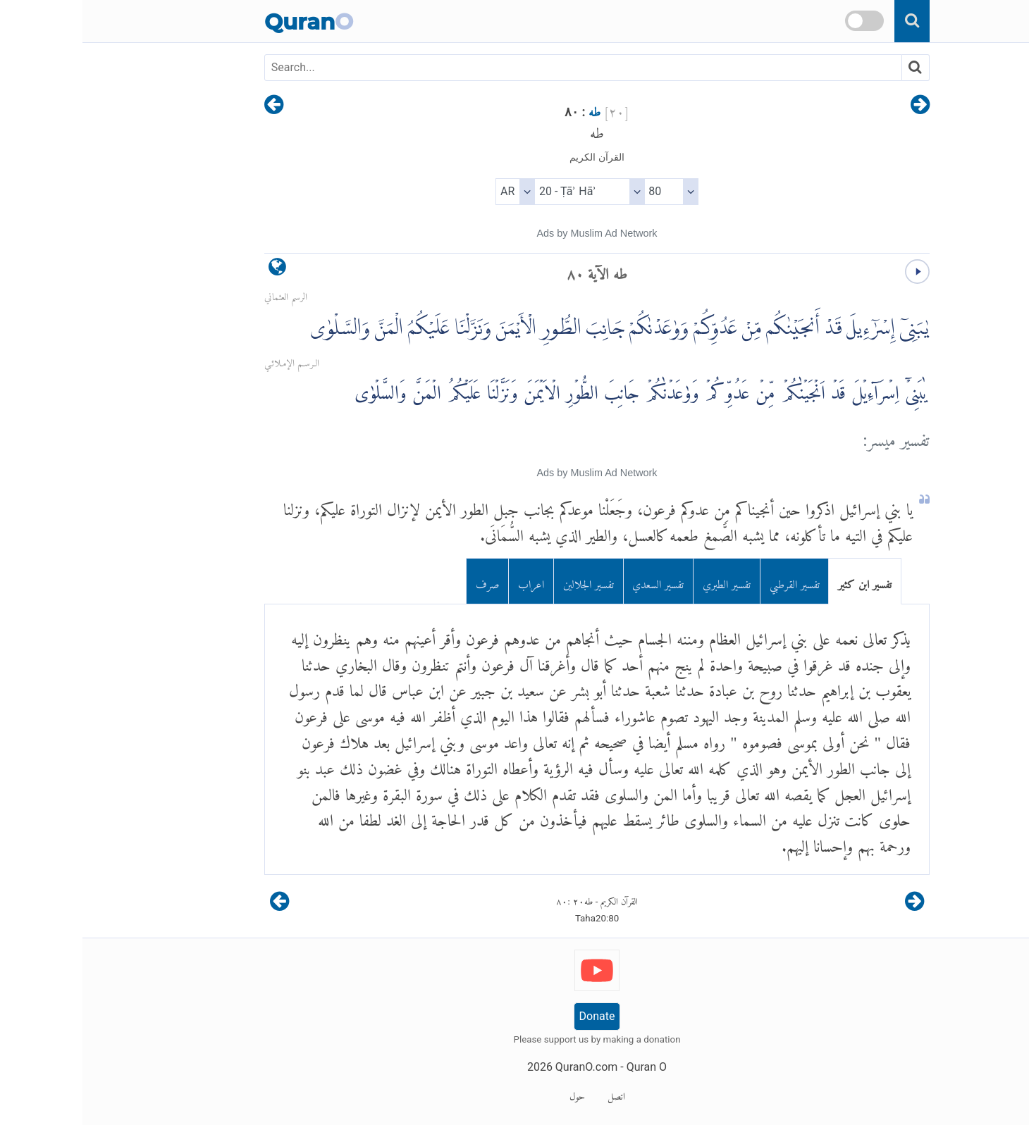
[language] (195, 270)
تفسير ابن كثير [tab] (782, 581)
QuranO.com (504, 1067)
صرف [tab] (405, 581)
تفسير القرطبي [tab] (712, 581)
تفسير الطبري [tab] (644, 581)
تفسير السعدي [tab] (575, 581)
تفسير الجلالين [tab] (506, 581)
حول (495, 1094)
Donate (515, 1016)
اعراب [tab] (449, 581)
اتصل (534, 1094)
